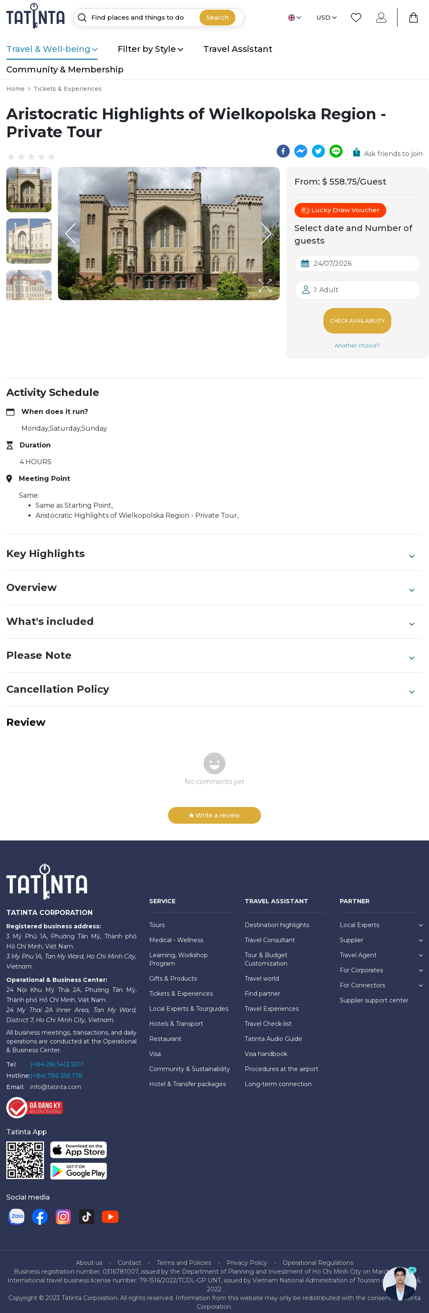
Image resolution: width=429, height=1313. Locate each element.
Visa (155, 1047)
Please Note (210, 648)
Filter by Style (150, 49)
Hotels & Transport (176, 1017)
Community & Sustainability (189, 1062)
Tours (157, 918)
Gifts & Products (173, 972)
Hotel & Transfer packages (187, 1077)
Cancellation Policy (210, 682)
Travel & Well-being (52, 49)
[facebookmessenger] (301, 151)
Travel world (262, 972)
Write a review (214, 808)
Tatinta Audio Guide (273, 1032)
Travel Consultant (270, 933)
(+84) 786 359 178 (56, 1069)
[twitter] (318, 151)
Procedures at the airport (281, 1062)
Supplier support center (374, 993)
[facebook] (283, 151)
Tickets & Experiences (68, 89)
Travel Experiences (272, 1002)
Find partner (262, 987)
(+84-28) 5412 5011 (56, 1057)
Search (217, 17)
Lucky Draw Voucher (340, 210)
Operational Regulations (318, 1256)
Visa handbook (266, 1047)
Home (15, 89)
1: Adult (326, 290)
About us (89, 1256)
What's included (210, 615)
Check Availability (357, 317)
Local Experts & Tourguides (188, 1002)
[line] (336, 151)
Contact (129, 1256)
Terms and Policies (184, 1256)
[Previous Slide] (70, 233)
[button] (29, 189)
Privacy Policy (247, 1256)
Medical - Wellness (176, 933)
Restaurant (165, 1032)
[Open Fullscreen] (277, 299)
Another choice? (357, 338)
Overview (210, 581)
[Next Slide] (267, 233)
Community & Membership (65, 69)
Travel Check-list (268, 1017)
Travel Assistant (237, 49)
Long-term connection (278, 1077)
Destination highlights (277, 918)
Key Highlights (210, 547)
